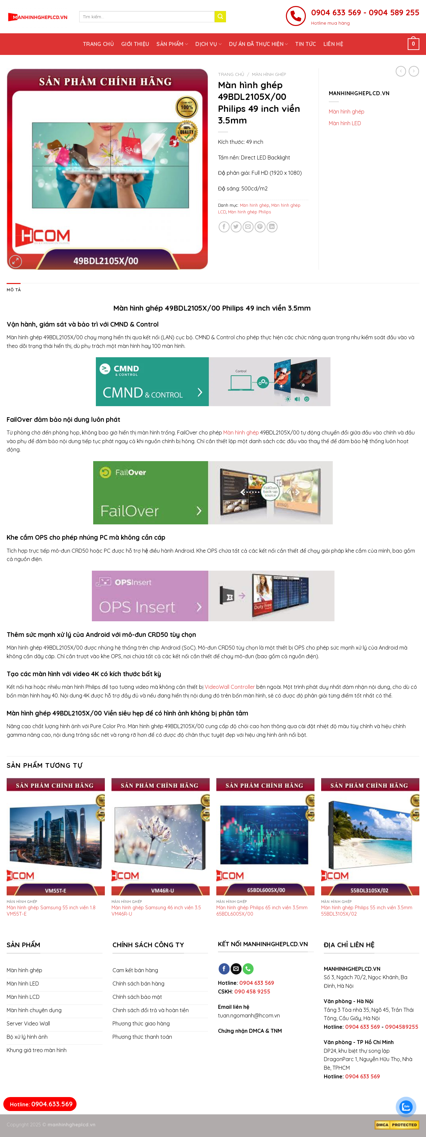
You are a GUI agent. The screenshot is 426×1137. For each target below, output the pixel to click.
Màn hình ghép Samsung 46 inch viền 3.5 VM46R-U (156, 910)
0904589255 (401, 1026)
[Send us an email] (236, 969)
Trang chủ (98, 44)
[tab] (14, 289)
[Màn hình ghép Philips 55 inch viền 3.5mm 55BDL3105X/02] (370, 837)
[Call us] (248, 969)
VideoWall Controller (230, 687)
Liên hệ (333, 44)
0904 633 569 (256, 983)
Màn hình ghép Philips (249, 211)
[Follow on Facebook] (224, 969)
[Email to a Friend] (248, 226)
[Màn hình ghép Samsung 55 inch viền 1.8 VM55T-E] (56, 837)
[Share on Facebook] (224, 226)
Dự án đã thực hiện (258, 44)
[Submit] (220, 16)
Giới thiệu (135, 44)
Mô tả (14, 289)
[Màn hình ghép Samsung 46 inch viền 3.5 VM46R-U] (160, 837)
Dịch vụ (208, 44)
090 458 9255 (252, 991)
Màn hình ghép (241, 432)
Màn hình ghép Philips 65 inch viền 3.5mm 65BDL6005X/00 (262, 910)
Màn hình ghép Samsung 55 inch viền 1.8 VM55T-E (51, 910)
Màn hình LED (345, 123)
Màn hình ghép (269, 74)
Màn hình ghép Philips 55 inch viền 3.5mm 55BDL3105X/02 (366, 910)
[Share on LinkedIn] (272, 226)
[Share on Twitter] (236, 226)
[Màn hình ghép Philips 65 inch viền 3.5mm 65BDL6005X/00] (265, 837)
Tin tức (305, 44)
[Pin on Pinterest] (260, 226)
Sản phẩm (172, 44)
